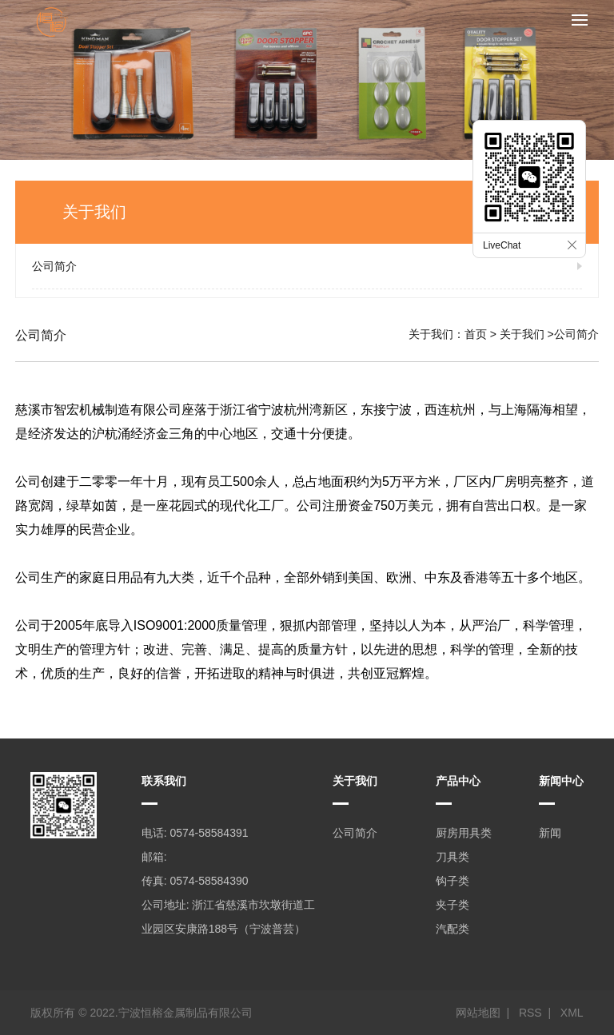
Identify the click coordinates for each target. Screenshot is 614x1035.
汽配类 (452, 928)
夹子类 (452, 904)
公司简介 (54, 266)
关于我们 (522, 334)
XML (572, 1012)
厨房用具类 (464, 832)
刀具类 (452, 856)
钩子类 (452, 880)
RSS (530, 1012)
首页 (475, 334)
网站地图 (478, 1012)
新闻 (550, 832)
